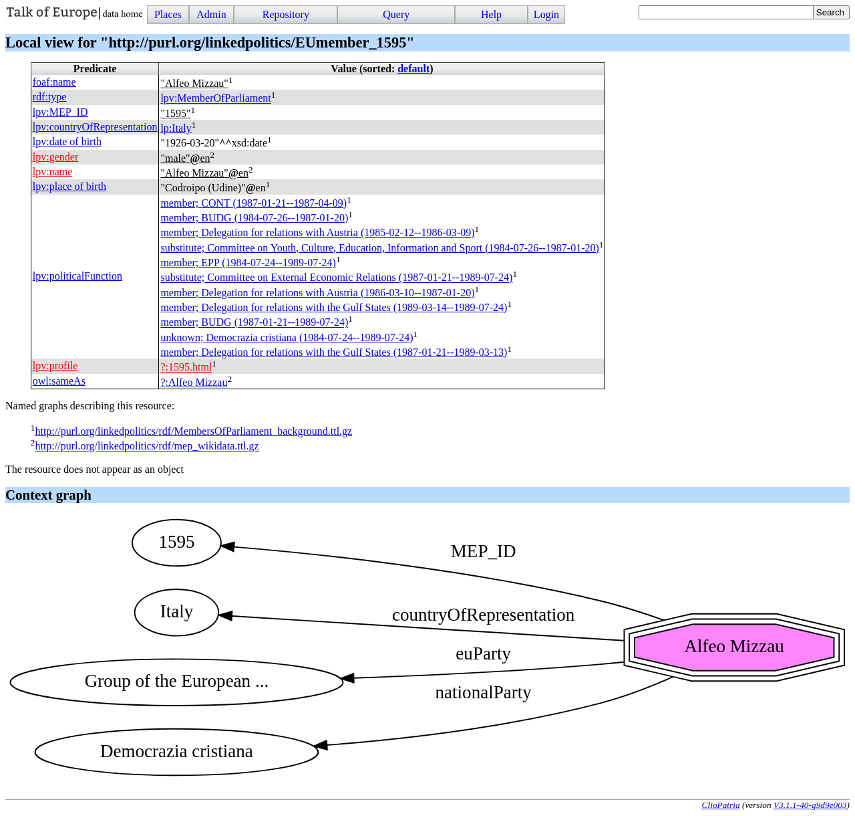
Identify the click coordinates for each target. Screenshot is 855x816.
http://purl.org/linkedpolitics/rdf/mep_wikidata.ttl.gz (147, 446)
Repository (286, 14)
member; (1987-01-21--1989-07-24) (254, 322)
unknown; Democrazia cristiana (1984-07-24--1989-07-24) (286, 337)
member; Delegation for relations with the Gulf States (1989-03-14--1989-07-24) (333, 307)
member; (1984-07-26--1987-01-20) (254, 217)
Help (491, 14)
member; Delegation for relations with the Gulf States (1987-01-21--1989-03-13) (333, 352)
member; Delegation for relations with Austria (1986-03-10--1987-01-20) (317, 292)
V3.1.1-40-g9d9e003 (810, 805)
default (413, 68)
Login (546, 14)
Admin (211, 14)
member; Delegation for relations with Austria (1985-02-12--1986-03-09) (317, 233)
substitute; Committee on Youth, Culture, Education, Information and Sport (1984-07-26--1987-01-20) (379, 247)
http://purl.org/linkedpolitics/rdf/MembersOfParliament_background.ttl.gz (193, 431)
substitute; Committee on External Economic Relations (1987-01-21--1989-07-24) (336, 278)
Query (396, 14)
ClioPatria (721, 805)
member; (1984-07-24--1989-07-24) (247, 262)
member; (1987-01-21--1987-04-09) (253, 203)
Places (168, 14)
